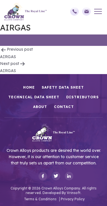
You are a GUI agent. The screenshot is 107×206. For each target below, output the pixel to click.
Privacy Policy (73, 199)
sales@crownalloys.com (86, 11)
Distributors (82, 97)
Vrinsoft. (74, 193)
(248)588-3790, (74, 11)
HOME (29, 87)
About (40, 107)
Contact (64, 107)
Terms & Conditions (40, 199)
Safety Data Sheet (63, 87)
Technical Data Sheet (33, 97)
